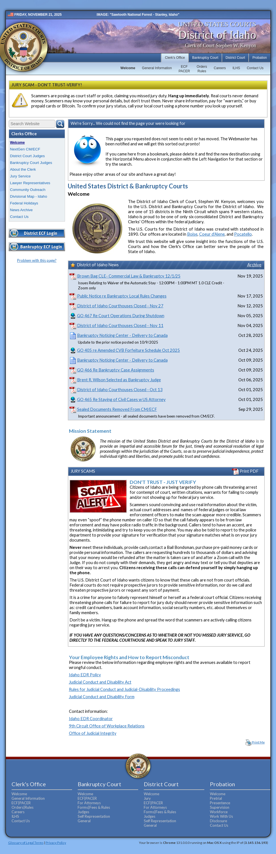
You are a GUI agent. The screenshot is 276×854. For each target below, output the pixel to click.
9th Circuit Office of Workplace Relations (107, 726)
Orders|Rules (22, 807)
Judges (83, 812)
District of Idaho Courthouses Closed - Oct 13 (120, 389)
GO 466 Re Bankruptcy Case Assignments (115, 370)
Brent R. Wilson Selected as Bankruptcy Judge (119, 379)
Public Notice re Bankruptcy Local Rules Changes (122, 296)
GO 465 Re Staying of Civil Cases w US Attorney (121, 399)
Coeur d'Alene (212, 234)
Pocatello (243, 234)
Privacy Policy (56, 842)
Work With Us (221, 816)
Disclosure (218, 821)
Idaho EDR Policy (85, 674)
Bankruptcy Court (205, 58)
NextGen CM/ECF (25, 149)
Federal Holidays (24, 203)
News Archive (21, 210)
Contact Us (255, 68)
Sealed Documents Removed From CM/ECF (117, 409)
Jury (147, 798)
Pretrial (216, 798)
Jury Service (20, 176)
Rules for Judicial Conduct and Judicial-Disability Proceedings (124, 689)
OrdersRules (202, 69)
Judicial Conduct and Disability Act (100, 682)
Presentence (220, 803)
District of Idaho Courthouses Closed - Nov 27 (120, 305)
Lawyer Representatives (30, 183)
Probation (259, 58)
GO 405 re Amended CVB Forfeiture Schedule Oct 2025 (128, 350)
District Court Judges (27, 156)
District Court (235, 58)
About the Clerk (23, 169)
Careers (220, 68)
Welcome (127, 68)
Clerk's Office (175, 58)
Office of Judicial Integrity (92, 733)
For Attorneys (89, 803)
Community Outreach (28, 190)
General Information (157, 68)
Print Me (258, 742)
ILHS (236, 68)
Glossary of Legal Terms (26, 842)
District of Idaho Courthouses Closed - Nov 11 (120, 325)
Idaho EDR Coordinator (91, 718)
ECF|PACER (21, 803)
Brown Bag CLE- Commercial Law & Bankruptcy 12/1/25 (129, 276)
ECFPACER (184, 69)
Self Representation (94, 816)
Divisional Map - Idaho (28, 196)
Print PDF (245, 471)
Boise (192, 234)
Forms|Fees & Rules (94, 807)
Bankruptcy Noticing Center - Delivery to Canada (122, 335)
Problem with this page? (37, 260)
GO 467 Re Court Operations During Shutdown (120, 315)
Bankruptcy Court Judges (31, 163)
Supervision (219, 807)
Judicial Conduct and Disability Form (101, 696)
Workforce (219, 812)
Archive (254, 264)
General (84, 821)
